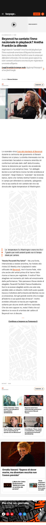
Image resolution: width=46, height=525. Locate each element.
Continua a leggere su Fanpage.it (23, 321)
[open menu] (2, 14)
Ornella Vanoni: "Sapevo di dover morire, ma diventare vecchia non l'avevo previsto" (19, 472)
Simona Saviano (13, 79)
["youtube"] (12, 514)
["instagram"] (7, 514)
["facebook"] (20, 514)
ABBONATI (36, 14)
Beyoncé (16, 269)
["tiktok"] (3, 514)
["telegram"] (24, 514)
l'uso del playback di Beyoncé (29, 151)
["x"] (16, 514)
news (9, 383)
